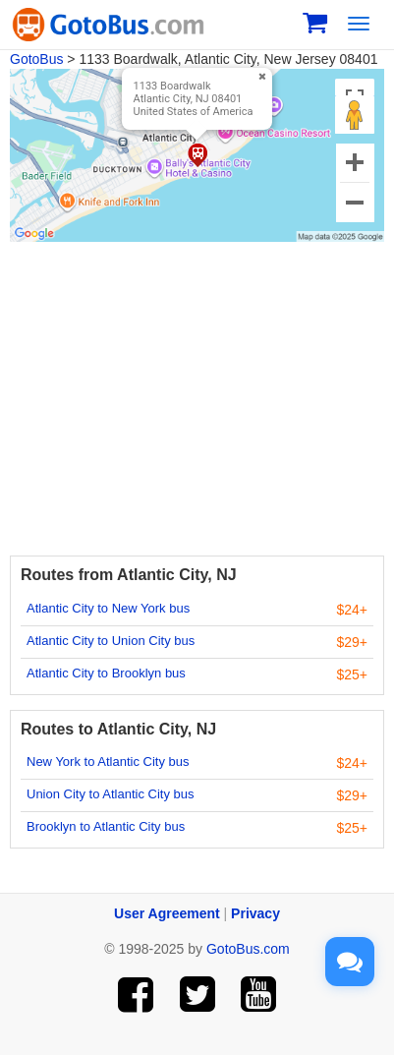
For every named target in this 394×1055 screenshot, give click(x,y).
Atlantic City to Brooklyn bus (106, 673)
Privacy (255, 913)
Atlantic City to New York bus (108, 608)
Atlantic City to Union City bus (111, 640)
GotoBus (36, 59)
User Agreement (167, 913)
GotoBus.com (248, 949)
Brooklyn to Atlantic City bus (106, 826)
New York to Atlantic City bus (108, 761)
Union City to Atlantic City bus (111, 794)
